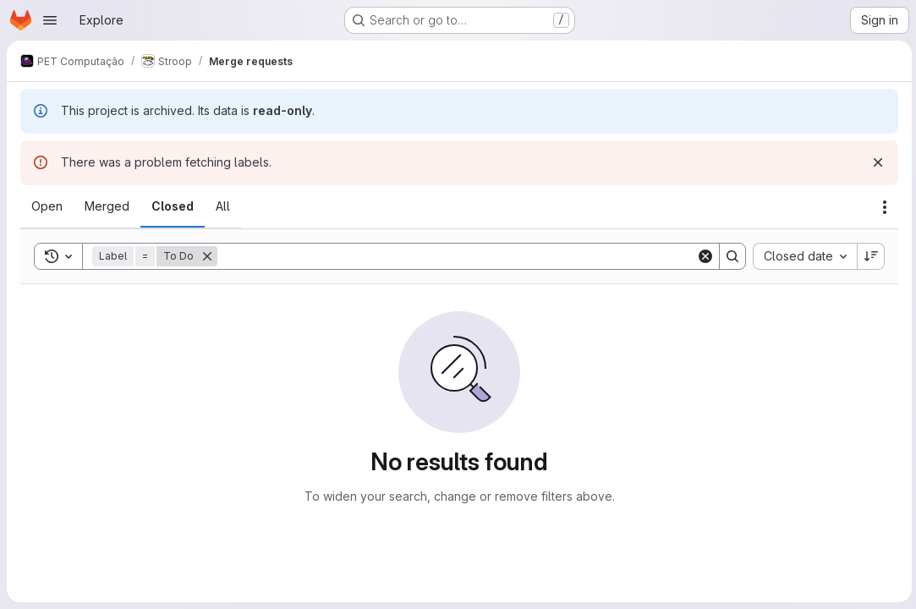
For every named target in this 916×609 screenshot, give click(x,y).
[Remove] (207, 256)
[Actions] (882, 207)
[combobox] (802, 256)
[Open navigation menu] (49, 20)
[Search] (455, 256)
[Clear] (703, 256)
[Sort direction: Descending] (868, 256)
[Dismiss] (875, 162)
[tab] (47, 206)
